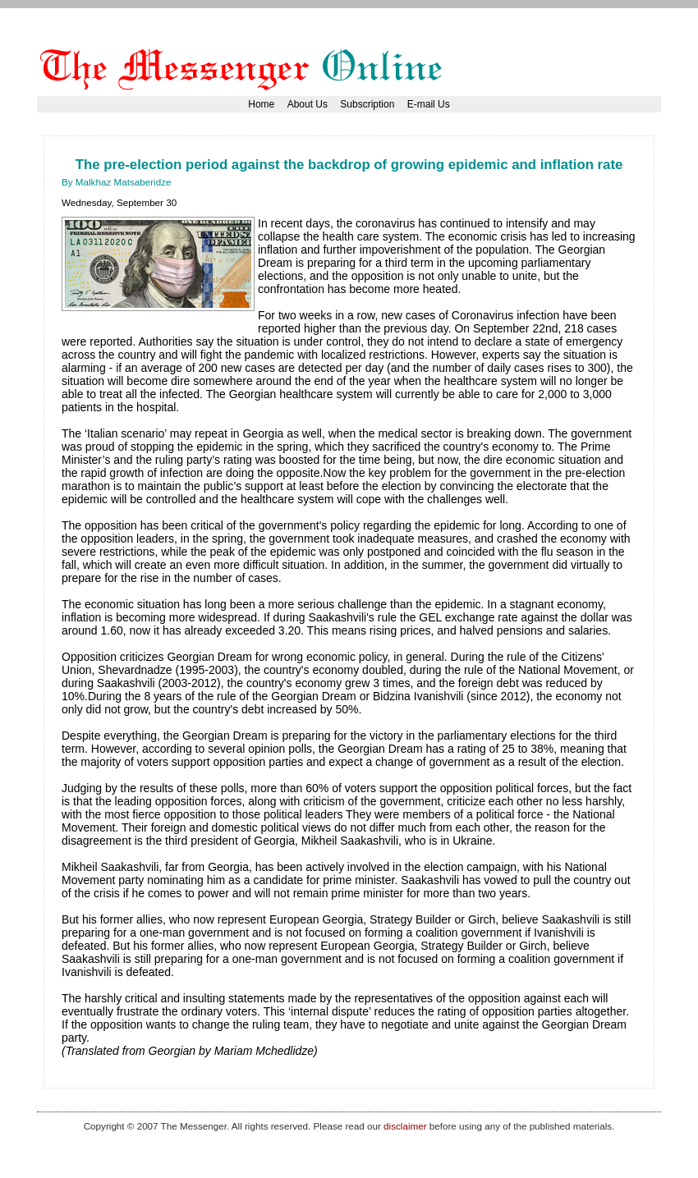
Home (261, 104)
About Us (307, 104)
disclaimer (404, 1126)
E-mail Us (428, 104)
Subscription (367, 104)
